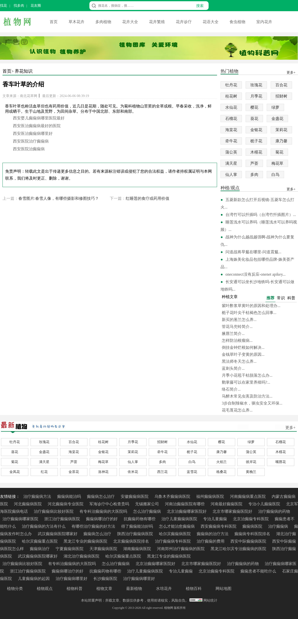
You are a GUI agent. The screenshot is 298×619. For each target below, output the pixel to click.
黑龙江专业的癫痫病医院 (86, 541)
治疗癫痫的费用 (211, 541)
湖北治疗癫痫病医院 (82, 556)
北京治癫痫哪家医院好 (187, 511)
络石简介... (231, 389)
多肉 (254, 174)
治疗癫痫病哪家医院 (20, 519)
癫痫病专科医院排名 (252, 534)
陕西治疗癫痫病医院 (135, 534)
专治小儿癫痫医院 (264, 504)
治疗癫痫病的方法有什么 (44, 526)
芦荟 (254, 163)
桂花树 (231, 96)
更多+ (290, 427)
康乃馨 (281, 141)
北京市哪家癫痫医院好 (233, 511)
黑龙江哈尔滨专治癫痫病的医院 (239, 549)
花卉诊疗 (184, 22)
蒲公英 (231, 152)
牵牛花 (231, 141)
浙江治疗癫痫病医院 (62, 519)
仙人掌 (231, 174)
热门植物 (229, 71)
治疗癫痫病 (278, 526)
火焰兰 (221, 462)
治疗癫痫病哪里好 (72, 578)
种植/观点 (230, 188)
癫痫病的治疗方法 (213, 534)
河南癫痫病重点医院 (248, 496)
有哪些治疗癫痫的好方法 (94, 526)
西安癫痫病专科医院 (219, 526)
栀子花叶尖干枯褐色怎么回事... (249, 312)
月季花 (256, 96)
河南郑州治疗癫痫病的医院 (181, 549)
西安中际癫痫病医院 (248, 541)
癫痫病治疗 (40, 549)
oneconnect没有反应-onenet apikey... (255, 274)
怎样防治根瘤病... (237, 340)
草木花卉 (77, 22)
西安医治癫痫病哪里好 (33, 133)
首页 (54, 22)
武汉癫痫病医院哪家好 (58, 534)
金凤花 (14, 472)
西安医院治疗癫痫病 (31, 141)
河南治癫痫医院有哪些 (185, 504)
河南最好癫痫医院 (227, 504)
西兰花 (162, 472)
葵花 (254, 118)
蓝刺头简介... (233, 368)
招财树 (281, 96)
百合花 (281, 85)
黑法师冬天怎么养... (239, 361)
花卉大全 (130, 22)
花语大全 (211, 22)
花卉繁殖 (157, 22)
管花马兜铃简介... (237, 326)
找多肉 (19, 5)
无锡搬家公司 (147, 504)
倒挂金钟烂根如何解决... (243, 347)
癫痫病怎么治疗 (101, 496)
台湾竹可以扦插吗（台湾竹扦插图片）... (260, 214)
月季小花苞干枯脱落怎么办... (247, 375)
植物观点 (45, 588)
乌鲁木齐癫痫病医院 (172, 496)
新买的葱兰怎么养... (239, 319)
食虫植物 (237, 22)
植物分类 (15, 588)
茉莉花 (281, 130)
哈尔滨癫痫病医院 (175, 534)
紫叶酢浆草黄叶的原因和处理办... (251, 306)
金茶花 (74, 472)
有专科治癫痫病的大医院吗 (103, 511)
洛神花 (103, 472)
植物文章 (104, 588)
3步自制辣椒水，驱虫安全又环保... (252, 403)
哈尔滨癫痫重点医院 (40, 541)
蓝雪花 (192, 472)
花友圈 (36, 5)
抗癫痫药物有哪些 (140, 519)
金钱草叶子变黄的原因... (243, 354)
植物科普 (74, 588)
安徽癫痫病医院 (135, 496)
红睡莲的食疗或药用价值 (147, 198)
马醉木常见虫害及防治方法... (247, 396)
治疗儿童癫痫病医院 (179, 519)
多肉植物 (103, 22)
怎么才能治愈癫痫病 (177, 526)
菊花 (279, 152)
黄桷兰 (251, 472)
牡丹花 (231, 85)
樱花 (254, 107)
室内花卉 (264, 22)
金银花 (256, 130)
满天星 (231, 163)
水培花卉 (164, 588)
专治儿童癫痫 (215, 519)
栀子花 (256, 141)
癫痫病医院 (252, 526)
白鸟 (275, 174)
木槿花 (256, 152)
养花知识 (24, 71)
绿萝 (275, 107)
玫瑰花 (256, 85)
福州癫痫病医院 (210, 496)
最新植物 (134, 588)
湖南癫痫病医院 (137, 549)
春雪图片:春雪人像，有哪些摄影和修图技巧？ (58, 198)
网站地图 (223, 588)
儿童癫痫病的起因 (34, 578)
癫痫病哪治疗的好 (102, 519)
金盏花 (277, 118)
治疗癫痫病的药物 (274, 511)
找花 (3, 5)
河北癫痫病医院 (28, 504)
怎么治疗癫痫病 (147, 511)
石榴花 (231, 118)
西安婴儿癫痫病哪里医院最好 (39, 118)
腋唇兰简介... (233, 333)
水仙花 (231, 107)
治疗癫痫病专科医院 (173, 541)
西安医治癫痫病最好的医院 (37, 126)
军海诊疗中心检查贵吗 (109, 504)
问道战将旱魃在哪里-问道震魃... (253, 252)
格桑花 (221, 472)
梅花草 (277, 163)
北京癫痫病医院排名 (131, 541)
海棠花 (231, 130)
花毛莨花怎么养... (237, 410)
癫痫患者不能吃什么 (258, 571)
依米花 (133, 472)
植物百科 (194, 588)
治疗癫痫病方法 (37, 496)
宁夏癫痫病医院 (70, 549)
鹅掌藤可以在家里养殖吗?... (246, 382)
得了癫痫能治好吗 (137, 526)
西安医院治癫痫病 (29, 149)
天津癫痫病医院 (103, 549)
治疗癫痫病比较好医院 (54, 511)
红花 (44, 472)
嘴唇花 (280, 462)
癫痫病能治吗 (69, 496)
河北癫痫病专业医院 (66, 504)
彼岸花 (251, 462)
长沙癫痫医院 (105, 578)
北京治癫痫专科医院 (251, 519)
